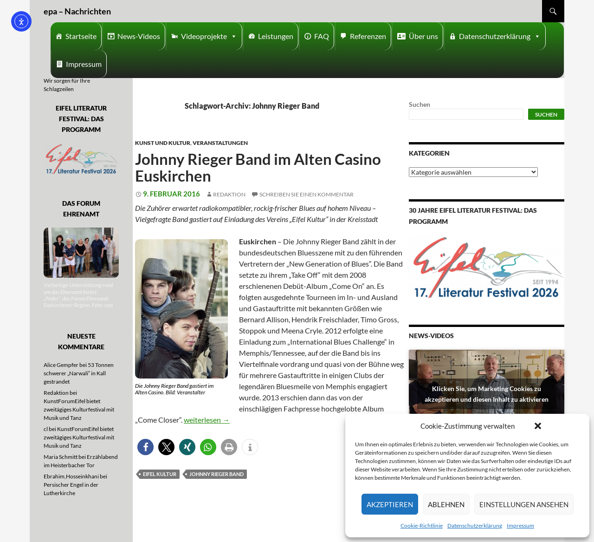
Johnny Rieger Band (216, 474)
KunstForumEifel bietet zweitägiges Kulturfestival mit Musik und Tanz (79, 409)
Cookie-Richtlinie (421, 525)
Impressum (520, 525)
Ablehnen (446, 504)
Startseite (81, 36)
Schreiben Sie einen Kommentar (306, 194)
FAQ (321, 36)
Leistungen (275, 36)
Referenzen (368, 36)
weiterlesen (207, 419)
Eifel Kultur (159, 474)
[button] (537, 426)
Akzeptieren (390, 504)
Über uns (423, 36)
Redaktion (229, 194)
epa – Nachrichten (77, 11)
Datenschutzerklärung (474, 525)
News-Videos (138, 36)
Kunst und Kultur (162, 142)
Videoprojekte (209, 36)
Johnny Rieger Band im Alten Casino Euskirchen (258, 167)
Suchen (419, 104)
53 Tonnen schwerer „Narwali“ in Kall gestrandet (79, 373)
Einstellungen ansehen (523, 504)
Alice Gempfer (61, 364)
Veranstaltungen (220, 142)
